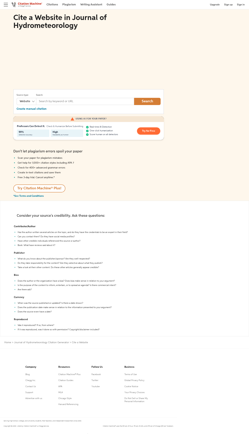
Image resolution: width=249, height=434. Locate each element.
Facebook (96, 374)
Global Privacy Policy (134, 380)
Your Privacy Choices (134, 392)
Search (39, 95)
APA (60, 387)
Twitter (94, 380)
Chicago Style (65, 398)
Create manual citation (31, 109)
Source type (22, 95)
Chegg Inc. (30, 380)
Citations (52, 4)
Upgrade (215, 4)
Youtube (95, 387)
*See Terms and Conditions (28, 196)
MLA (60, 392)
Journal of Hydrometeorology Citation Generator (41, 342)
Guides (111, 4)
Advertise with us (33, 398)
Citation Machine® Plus (69, 374)
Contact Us (30, 387)
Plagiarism (69, 4)
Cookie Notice (131, 387)
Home (7, 342)
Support (29, 392)
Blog (27, 374)
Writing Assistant (91, 4)
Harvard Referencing (68, 404)
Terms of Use (130, 374)
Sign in (241, 4)
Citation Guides (65, 380)
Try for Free (148, 131)
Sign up (228, 4)
